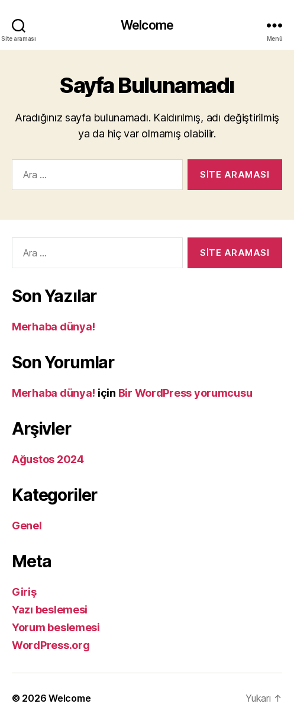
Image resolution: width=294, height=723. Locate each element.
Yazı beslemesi (50, 609)
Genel (27, 525)
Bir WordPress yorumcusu (185, 393)
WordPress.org (51, 645)
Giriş (24, 592)
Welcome (147, 25)
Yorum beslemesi (56, 627)
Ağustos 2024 (48, 459)
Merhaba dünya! (53, 326)
